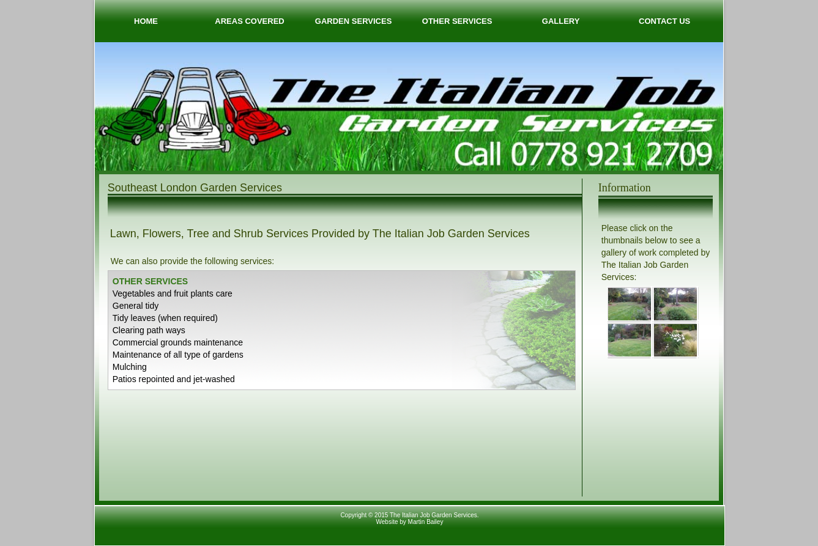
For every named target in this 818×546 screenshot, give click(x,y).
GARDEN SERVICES (353, 21)
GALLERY (561, 21)
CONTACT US (664, 21)
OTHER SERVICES (457, 21)
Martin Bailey (426, 521)
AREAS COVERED (249, 21)
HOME (146, 21)
